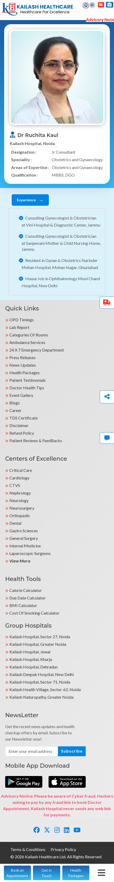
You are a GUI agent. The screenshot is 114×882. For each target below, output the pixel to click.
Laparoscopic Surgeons (30, 553)
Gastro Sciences (23, 530)
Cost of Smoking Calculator (34, 612)
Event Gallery (21, 395)
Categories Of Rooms (28, 334)
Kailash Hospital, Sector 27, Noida (39, 636)
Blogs (14, 402)
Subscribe (72, 750)
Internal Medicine (25, 545)
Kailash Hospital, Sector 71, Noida (39, 681)
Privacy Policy (63, 849)
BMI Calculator (23, 605)
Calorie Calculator (25, 590)
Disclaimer (19, 425)
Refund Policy (21, 432)
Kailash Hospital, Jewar (30, 651)
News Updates (22, 364)
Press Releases (22, 357)
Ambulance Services (27, 342)
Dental (15, 523)
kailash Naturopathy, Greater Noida (41, 697)
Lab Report (19, 327)
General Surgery (23, 538)
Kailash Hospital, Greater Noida (37, 644)
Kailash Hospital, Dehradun (33, 666)
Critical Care (20, 470)
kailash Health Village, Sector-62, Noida (45, 689)
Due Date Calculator (27, 597)
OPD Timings (21, 319)
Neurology (19, 500)
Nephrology (20, 492)
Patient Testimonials (27, 380)
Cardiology (19, 477)
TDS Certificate (23, 417)
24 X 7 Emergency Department (36, 349)
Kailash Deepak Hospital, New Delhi (41, 674)
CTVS (14, 485)
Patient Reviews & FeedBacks (35, 440)
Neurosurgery (21, 507)
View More (19, 560)
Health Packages (24, 372)
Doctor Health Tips (26, 387)
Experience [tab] (30, 200)
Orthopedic (19, 515)
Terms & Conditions (27, 849)
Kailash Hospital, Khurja (30, 659)
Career (15, 410)
